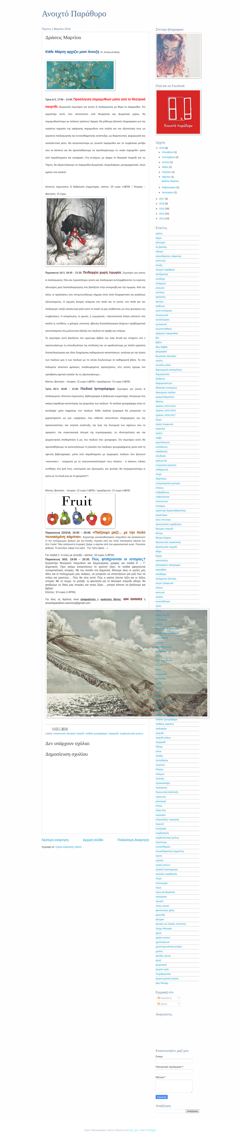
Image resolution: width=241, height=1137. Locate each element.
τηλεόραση (161, 897)
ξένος (158, 669)
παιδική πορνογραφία (167, 715)
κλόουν (159, 588)
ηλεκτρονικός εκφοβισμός (169, 524)
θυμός (159, 556)
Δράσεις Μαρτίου (170, 181)
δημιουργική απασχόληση (169, 370)
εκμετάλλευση (163, 442)
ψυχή (158, 960)
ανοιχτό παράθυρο (165, 270)
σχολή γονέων (163, 865)
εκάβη (159, 438)
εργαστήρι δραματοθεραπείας (171, 510)
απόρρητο (161, 283)
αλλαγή (159, 251)
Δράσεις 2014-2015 (166, 406)
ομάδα (159, 683)
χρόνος (159, 951)
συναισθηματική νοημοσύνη (170, 851)
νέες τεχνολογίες (164, 660)
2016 (162, 203)
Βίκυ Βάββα (162, 347)
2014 (162, 213)
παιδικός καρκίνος (165, 724)
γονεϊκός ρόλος (163, 365)
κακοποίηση (162, 560)
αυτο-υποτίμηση (164, 310)
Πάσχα (159, 747)
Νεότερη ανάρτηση (55, 840)
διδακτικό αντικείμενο (166, 388)
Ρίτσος (159, 806)
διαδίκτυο (160, 379)
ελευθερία (161, 456)
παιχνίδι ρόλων (163, 738)
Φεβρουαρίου (169, 187)
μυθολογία (161, 651)
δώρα (158, 420)
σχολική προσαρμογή (167, 869)
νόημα (159, 665)
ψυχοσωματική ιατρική (167, 978)
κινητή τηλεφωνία (164, 583)
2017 (162, 199)
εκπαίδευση (162, 447)
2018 (162, 148)
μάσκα (159, 624)
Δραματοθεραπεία (165, 397)
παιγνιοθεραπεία (164, 701)
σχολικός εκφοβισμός (166, 874)
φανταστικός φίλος (165, 910)
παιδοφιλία (161, 728)
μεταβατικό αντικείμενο (167, 633)
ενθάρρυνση (162, 469)
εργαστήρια (161, 515)
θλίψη (159, 551)
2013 (162, 218)
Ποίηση (159, 769)
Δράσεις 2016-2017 (166, 415)
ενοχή (159, 474)
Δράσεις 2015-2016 (166, 410)
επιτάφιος (160, 506)
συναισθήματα (163, 847)
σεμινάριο (161, 815)
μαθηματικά (161, 619)
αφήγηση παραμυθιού (167, 333)
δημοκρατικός (163, 374)
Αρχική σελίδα (93, 840)
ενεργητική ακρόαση (166, 465)
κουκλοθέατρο (163, 601)
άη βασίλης (161, 247)
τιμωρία (159, 901)
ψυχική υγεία (162, 969)
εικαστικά (160, 429)
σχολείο (160, 860)
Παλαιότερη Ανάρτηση (133, 840)
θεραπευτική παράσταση (168, 542)
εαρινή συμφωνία (164, 424)
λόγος (159, 610)
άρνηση (160, 301)
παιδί (158, 710)
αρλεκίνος (161, 297)
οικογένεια (161, 674)
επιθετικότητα (162, 497)
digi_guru (134, 1130)
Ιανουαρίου (168, 192)
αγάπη (159, 233)
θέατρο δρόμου (163, 538)
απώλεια (160, 292)
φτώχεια (160, 919)
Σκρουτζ (160, 824)
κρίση (158, 606)
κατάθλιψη (161, 574)
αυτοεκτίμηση (162, 319)
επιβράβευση (162, 492)
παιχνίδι (160, 733)
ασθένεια (160, 306)
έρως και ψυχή (163, 519)
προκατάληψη (163, 783)
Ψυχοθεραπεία (163, 974)
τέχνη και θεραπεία (165, 892)
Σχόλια (162, 1004)
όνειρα (159, 688)
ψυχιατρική (161, 965)
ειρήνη (159, 433)
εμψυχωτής (161, 460)
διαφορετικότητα (164, 383)
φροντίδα (160, 915)
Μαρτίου (166, 177)
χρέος (159, 933)
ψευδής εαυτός (163, 956)
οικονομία (161, 678)
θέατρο (159, 533)
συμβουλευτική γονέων (131, 733)
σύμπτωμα (161, 842)
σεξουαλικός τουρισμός (167, 819)
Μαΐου (165, 167)
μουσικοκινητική (164, 647)
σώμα (159, 878)
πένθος (159, 756)
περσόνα (160, 765)
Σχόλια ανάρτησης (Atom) (69, 847)
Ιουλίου (166, 162)
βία (157, 338)
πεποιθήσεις (162, 760)
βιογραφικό (161, 351)
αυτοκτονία (161, 324)
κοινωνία (160, 592)
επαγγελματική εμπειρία (168, 483)
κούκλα (159, 597)
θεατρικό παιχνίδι (75, 733)
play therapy (162, 983)
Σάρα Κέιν (161, 810)
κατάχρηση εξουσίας (166, 579)
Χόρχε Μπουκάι (164, 928)
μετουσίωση (162, 638)
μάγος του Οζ (162, 615)
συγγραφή (161, 828)
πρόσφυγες (161, 787)
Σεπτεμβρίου (169, 157)
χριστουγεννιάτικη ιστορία (169, 946)
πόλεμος (160, 774)
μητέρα (159, 642)
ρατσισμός (161, 801)
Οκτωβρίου (168, 152)
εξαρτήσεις (161, 478)
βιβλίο (159, 342)
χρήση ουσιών (163, 937)
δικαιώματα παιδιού (166, 392)
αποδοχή (160, 279)
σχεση (159, 856)
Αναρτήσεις (165, 998)
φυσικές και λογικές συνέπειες (171, 924)
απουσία (160, 288)
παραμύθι (113, 733)
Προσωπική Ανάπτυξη (167, 792)
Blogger (152, 1130)
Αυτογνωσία (162, 315)
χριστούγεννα (162, 942)
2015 (162, 208)
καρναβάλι (161, 569)
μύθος (159, 656)
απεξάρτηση (162, 274)
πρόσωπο (161, 797)
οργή (158, 692)
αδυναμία (160, 242)
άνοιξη (159, 265)
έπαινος (160, 488)
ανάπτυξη (161, 261)
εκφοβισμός (162, 451)
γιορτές (159, 360)
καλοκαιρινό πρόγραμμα (168, 565)
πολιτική (160, 778)
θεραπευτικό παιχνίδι (166, 547)
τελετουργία (162, 883)
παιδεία (159, 706)
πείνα (158, 751)
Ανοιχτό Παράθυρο (74, 13)
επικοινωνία (59, 733)
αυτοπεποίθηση (164, 329)
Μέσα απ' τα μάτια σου (167, 628)
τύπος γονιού (162, 906)
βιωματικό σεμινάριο (166, 356)
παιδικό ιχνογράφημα (96, 733)
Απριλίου (167, 172)
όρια (158, 697)
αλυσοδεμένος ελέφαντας (168, 256)
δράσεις (160, 401)
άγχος (159, 238)
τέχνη (158, 887)
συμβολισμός (162, 833)
